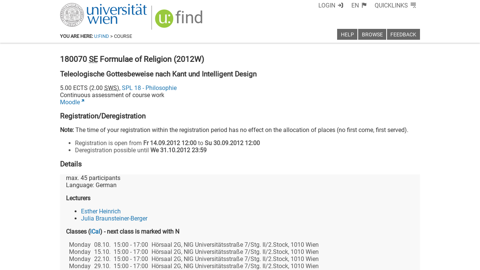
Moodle (70, 102)
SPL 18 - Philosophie (149, 88)
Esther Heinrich (101, 211)
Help (347, 35)
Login (326, 5)
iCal (95, 231)
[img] (180, 21)
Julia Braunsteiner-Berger (114, 218)
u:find (101, 36)
